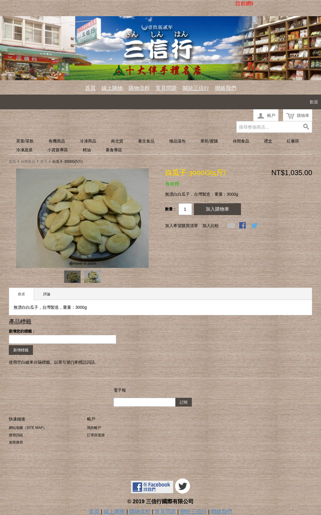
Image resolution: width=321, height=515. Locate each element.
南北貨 (117, 141)
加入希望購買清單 (181, 225)
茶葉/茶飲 (25, 141)
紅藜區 (293, 141)
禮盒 (268, 141)
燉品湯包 (177, 141)
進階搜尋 (16, 442)
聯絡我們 (225, 88)
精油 (87, 149)
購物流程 (139, 88)
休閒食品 (241, 141)
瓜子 (43, 162)
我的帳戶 (94, 428)
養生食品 (146, 141)
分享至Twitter (255, 226)
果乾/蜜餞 (209, 141)
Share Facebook (243, 226)
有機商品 (57, 141)
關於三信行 (196, 88)
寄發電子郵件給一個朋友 (231, 226)
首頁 (90, 88)
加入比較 (210, 225)
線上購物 (112, 88)
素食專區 (114, 149)
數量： (171, 209)
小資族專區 (57, 149)
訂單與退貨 (96, 435)
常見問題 (166, 88)
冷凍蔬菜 (24, 149)
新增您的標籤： (22, 331)
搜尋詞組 (16, 435)
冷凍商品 (88, 141)
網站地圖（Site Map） (27, 428)
